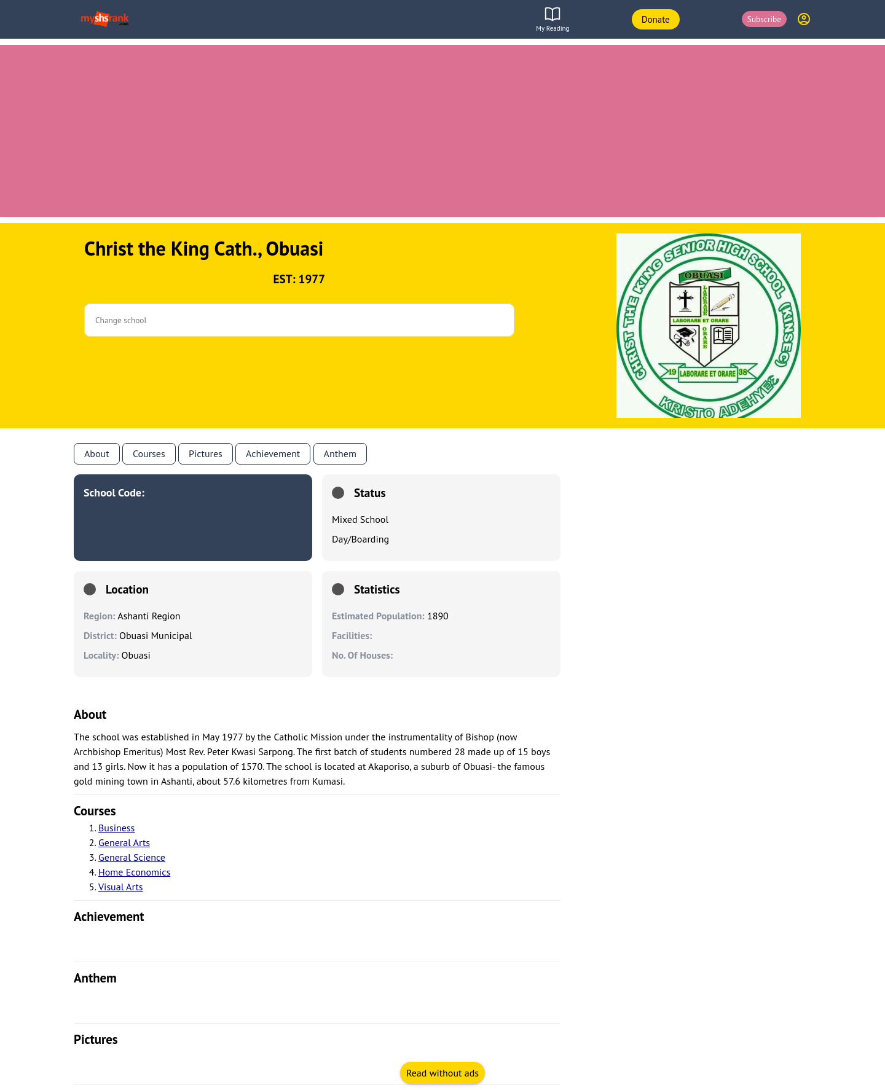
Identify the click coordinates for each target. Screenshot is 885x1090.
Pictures (205, 453)
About (96, 453)
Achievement (273, 453)
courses (95, 810)
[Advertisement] (442, 131)
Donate (656, 19)
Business (116, 827)
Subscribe (764, 19)
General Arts (124, 842)
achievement (109, 916)
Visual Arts (120, 886)
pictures (96, 1039)
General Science (131, 857)
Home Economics (134, 872)
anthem (340, 453)
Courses (149, 453)
